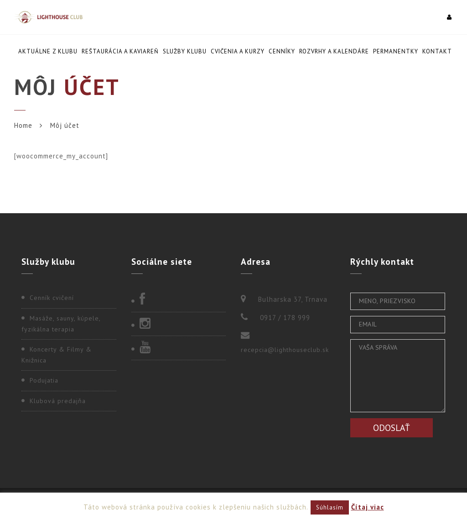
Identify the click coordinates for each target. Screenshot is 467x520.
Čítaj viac (367, 507)
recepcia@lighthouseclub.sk (285, 350)
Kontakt (437, 51)
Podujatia (44, 380)
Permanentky (395, 51)
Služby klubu (185, 51)
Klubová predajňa (58, 401)
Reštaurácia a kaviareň (120, 51)
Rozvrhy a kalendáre (334, 51)
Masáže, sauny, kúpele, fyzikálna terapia (60, 323)
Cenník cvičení (52, 298)
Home (23, 125)
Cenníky (282, 51)
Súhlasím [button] (329, 507)
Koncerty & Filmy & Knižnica (56, 354)
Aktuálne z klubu (48, 51)
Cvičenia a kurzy (238, 51)
